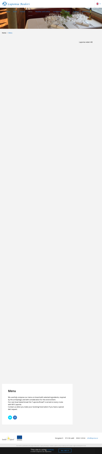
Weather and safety (42, 12)
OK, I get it (65, 450)
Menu (30, 12)
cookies (50, 449)
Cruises (22, 12)
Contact (76, 12)
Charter (67, 12)
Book (15, 12)
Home (8, 12)
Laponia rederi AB (86, 42)
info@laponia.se (92, 438)
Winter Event (86, 12)
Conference (57, 12)
